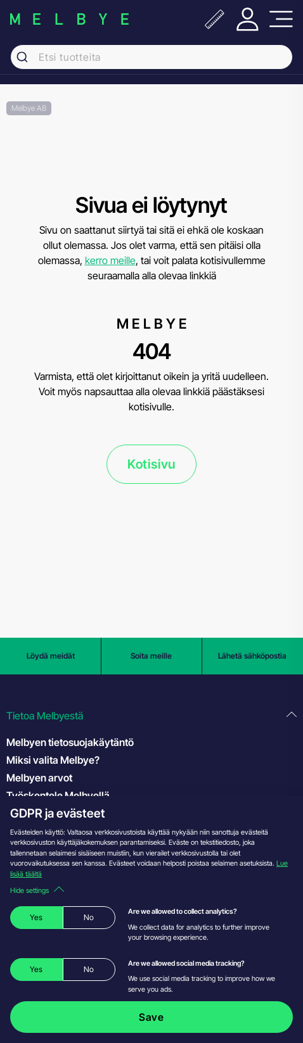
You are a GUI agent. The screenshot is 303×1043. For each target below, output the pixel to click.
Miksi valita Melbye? (53, 760)
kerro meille (110, 260)
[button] (151, 716)
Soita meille (151, 656)
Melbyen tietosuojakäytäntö (70, 742)
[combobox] (151, 57)
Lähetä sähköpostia (252, 656)
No (89, 917)
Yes (36, 917)
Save (151, 1017)
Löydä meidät (51, 656)
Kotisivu (151, 464)
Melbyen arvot (39, 777)
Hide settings (37, 890)
